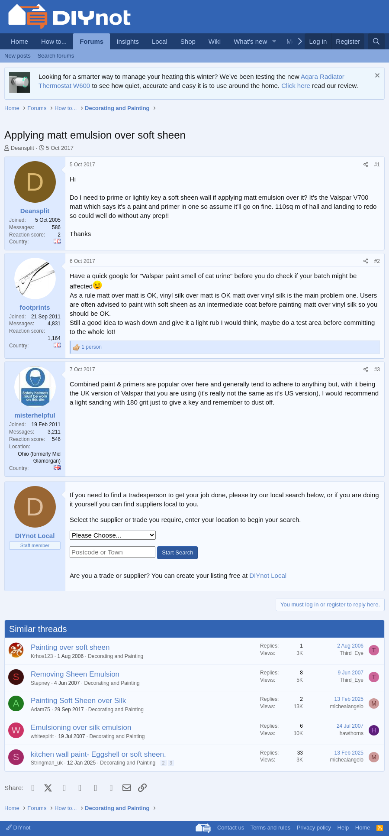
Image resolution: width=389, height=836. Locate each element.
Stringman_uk (47, 763)
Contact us (230, 827)
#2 (377, 261)
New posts (17, 55)
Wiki (215, 41)
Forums (91, 41)
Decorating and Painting (115, 656)
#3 (377, 369)
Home (19, 41)
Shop (188, 41)
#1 (377, 165)
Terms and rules (270, 827)
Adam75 (40, 709)
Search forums (56, 55)
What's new (250, 41)
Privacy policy (314, 827)
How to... (54, 41)
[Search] (376, 41)
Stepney (40, 683)
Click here (295, 85)
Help (343, 827)
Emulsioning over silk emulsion (81, 727)
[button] (274, 41)
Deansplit (22, 148)
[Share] (365, 165)
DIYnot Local (267, 575)
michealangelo (346, 706)
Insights (127, 41)
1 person (91, 347)
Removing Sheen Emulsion (75, 674)
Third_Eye (351, 653)
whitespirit (42, 736)
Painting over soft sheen (70, 647)
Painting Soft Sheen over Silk (78, 701)
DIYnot (18, 827)
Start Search (177, 552)
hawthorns (351, 733)
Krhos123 (42, 656)
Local (159, 41)
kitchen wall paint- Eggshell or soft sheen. (98, 754)
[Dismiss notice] (376, 76)
